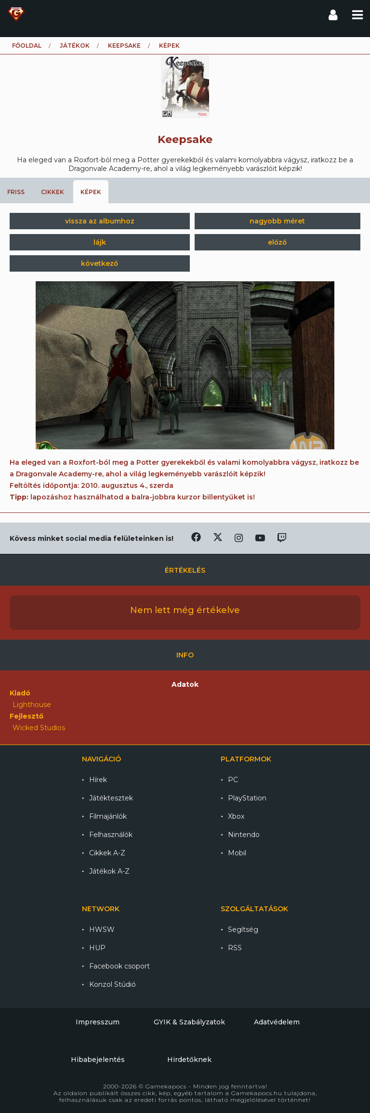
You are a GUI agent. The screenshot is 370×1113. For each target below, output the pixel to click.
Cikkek (52, 192)
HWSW (102, 929)
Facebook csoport (119, 966)
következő (99, 263)
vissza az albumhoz (99, 221)
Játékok (75, 45)
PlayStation (247, 798)
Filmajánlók (108, 816)
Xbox (236, 816)
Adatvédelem (277, 1022)
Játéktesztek (111, 798)
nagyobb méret (277, 221)
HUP (97, 947)
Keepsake (124, 45)
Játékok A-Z (109, 871)
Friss (16, 192)
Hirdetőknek (189, 1059)
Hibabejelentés (98, 1059)
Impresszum (97, 1022)
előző (277, 242)
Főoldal (26, 45)
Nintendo (244, 834)
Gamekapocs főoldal (16, 14)
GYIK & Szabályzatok (189, 1022)
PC (233, 779)
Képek (90, 192)
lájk (99, 242)
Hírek (98, 779)
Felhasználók (110, 834)
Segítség (243, 929)
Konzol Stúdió (112, 984)
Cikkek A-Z (107, 853)
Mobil (237, 853)
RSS (235, 947)
